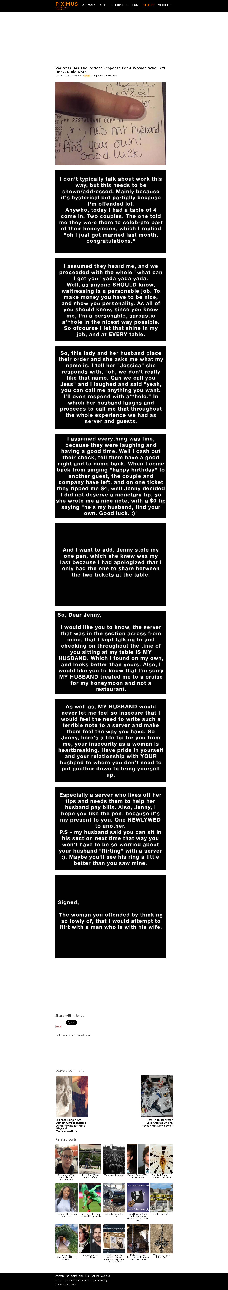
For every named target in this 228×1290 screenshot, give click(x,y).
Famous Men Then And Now (90, 1255)
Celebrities (119, 5)
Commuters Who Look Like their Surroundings (66, 1177)
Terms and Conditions (80, 1280)
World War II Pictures (114, 1175)
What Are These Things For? (161, 1255)
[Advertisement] (114, 39)
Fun (135, 5)
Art (103, 5)
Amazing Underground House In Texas (67, 1257)
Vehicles (165, 5)
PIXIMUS (66, 4)
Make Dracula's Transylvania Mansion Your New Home (138, 1257)
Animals (89, 5)
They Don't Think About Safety (90, 1176)
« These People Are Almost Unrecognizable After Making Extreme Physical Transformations (71, 1125)
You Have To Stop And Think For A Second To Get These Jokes (138, 1217)
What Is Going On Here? (114, 1214)
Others (148, 5)
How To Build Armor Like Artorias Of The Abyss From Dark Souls (157, 1122)
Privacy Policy (100, 1280)
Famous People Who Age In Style (137, 1176)
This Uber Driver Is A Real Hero (66, 1214)
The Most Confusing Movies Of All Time (162, 1176)
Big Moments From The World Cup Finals (90, 1214)
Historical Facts (161, 1213)
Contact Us (60, 1280)
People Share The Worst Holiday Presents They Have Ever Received (114, 1258)
